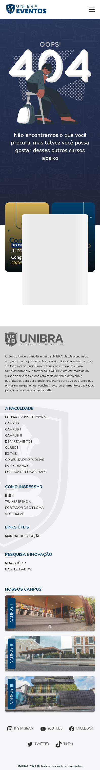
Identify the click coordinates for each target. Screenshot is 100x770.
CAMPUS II (13, 429)
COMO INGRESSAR (23, 487)
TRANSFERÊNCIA (18, 501)
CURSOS (11, 447)
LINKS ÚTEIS (17, 527)
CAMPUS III (13, 435)
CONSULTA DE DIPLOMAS (24, 460)
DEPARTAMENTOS (18, 441)
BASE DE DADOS (18, 569)
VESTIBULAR (15, 514)
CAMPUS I (12, 423)
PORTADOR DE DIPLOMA (24, 508)
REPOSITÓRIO (15, 563)
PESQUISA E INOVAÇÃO (28, 554)
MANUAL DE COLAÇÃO (23, 536)
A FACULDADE (19, 408)
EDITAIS (11, 453)
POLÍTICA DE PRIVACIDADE (26, 472)
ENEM (9, 495)
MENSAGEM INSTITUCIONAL (26, 417)
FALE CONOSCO (17, 466)
